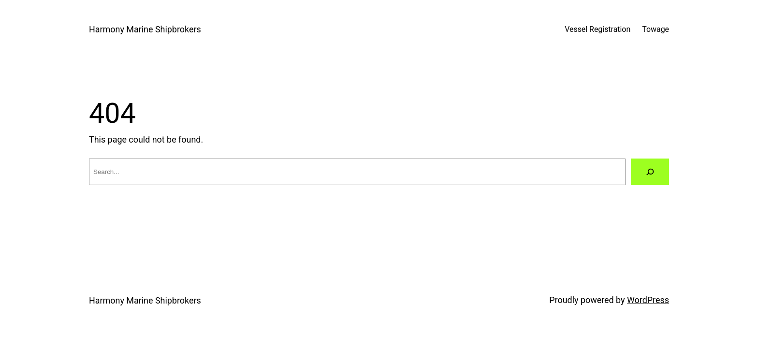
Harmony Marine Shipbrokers (145, 29)
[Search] (650, 172)
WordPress (648, 300)
